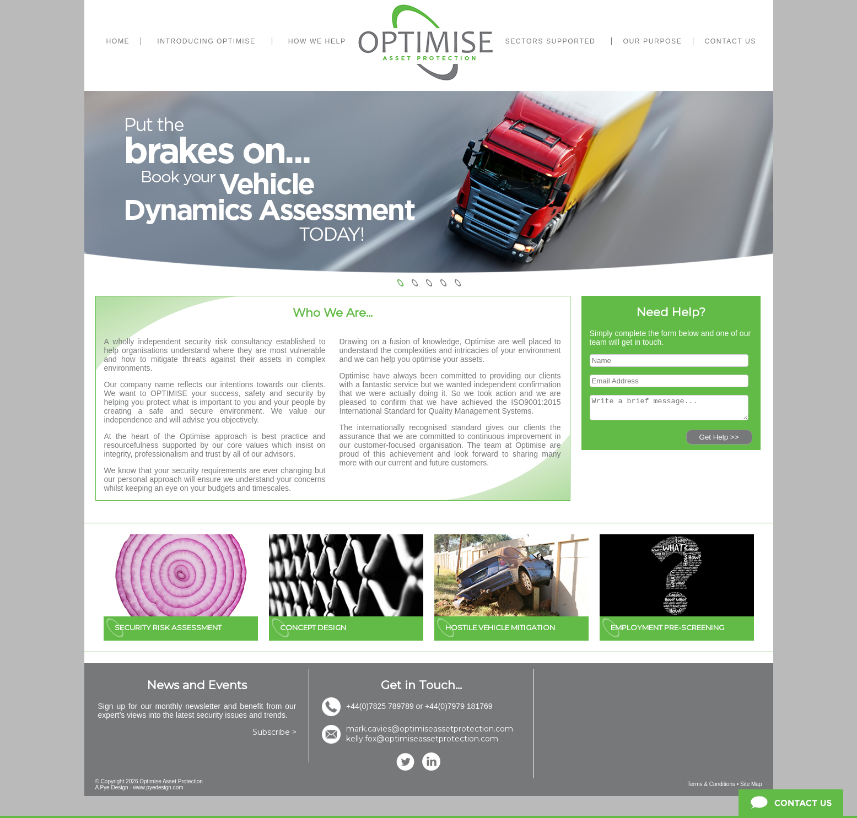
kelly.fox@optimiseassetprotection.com (422, 739)
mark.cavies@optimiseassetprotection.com (429, 729)
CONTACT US (730, 41)
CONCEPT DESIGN (313, 627)
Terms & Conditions (711, 784)
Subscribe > (274, 732)
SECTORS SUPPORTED (550, 41)
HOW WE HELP (317, 41)
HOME (118, 41)
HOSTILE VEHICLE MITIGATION (500, 627)
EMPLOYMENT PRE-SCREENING (667, 627)
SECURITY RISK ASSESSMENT (168, 627)
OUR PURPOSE (652, 41)
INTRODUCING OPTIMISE (206, 41)
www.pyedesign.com (158, 787)
